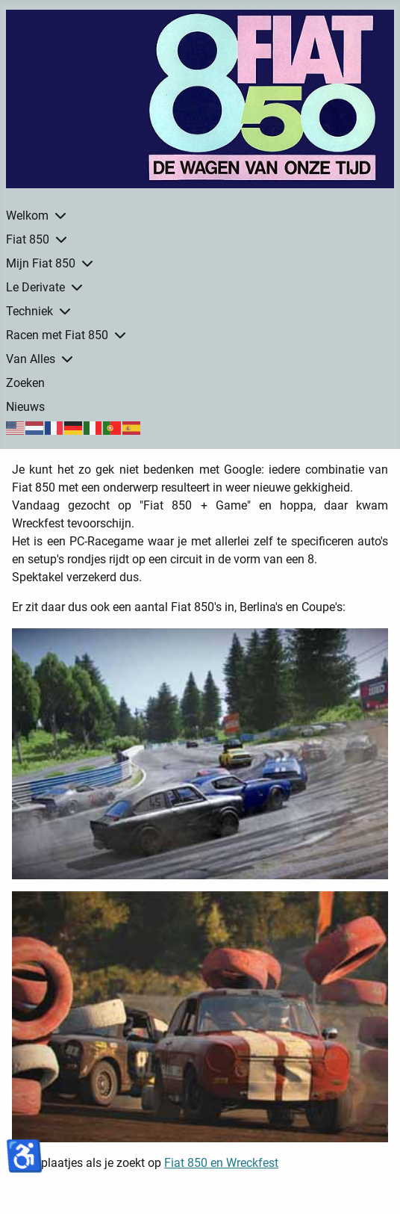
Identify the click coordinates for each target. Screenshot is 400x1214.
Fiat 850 (27, 239)
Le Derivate (35, 287)
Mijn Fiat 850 (40, 263)
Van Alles (30, 359)
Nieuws (25, 407)
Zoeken (25, 383)
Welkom (27, 215)
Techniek (29, 311)
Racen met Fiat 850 (57, 335)
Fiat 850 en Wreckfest (221, 1163)
